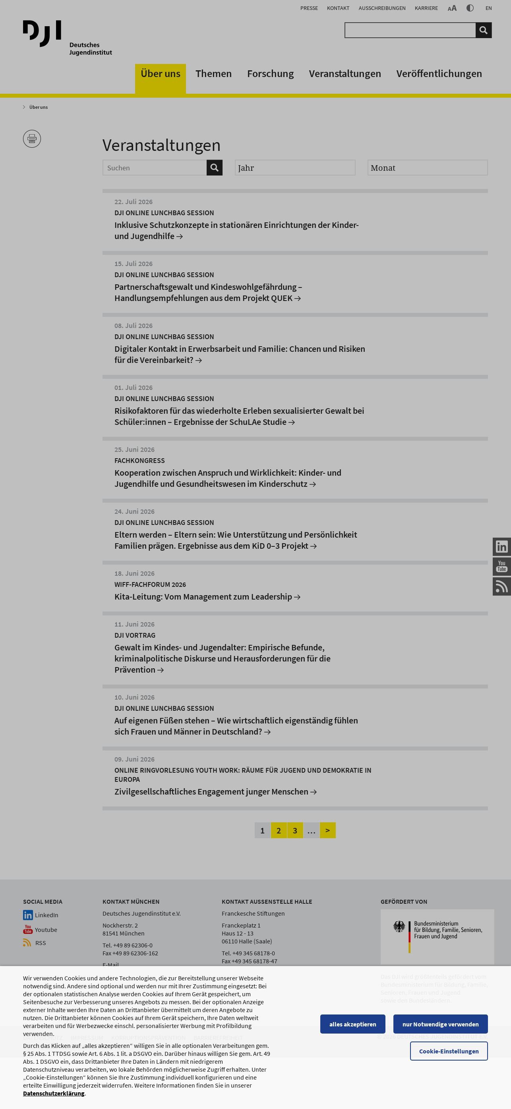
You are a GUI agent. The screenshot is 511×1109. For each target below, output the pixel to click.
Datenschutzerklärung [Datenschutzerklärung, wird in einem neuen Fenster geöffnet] (54, 1097)
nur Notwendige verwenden (441, 1028)
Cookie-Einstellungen (449, 1055)
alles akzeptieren (352, 1028)
